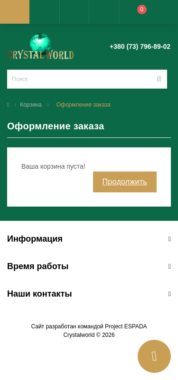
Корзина (31, 104)
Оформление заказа (83, 104)
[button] (74, 12)
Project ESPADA (126, 326)
